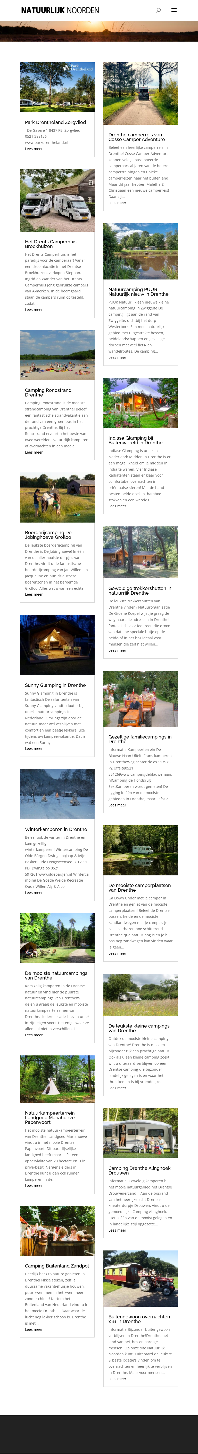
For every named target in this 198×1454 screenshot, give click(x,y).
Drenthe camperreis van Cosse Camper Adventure (137, 137)
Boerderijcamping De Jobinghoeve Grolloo (48, 535)
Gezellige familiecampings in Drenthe (140, 739)
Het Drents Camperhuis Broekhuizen (51, 244)
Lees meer (34, 148)
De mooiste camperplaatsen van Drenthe (140, 888)
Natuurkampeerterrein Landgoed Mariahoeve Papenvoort (50, 1117)
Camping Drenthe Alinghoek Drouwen (140, 1170)
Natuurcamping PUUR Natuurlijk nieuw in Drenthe (139, 292)
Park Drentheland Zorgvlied (55, 122)
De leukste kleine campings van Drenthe (139, 1028)
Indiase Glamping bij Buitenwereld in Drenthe (136, 440)
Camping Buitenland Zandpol (57, 1266)
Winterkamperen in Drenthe (56, 829)
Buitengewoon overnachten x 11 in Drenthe (139, 1319)
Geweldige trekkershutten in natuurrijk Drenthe (140, 591)
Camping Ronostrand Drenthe (48, 392)
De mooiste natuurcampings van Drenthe (56, 975)
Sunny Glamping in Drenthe (55, 685)
